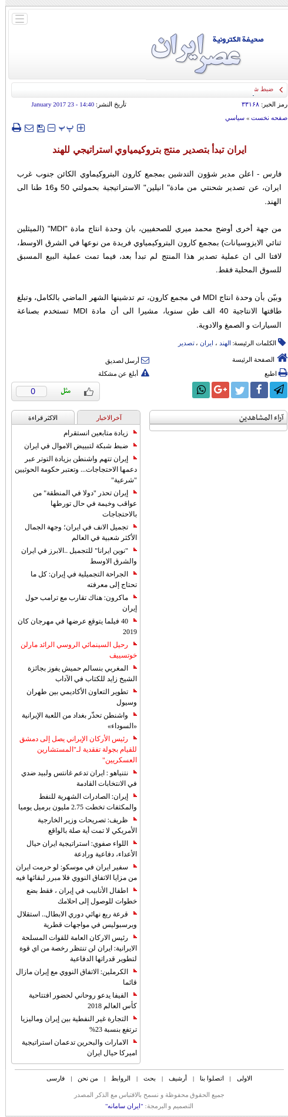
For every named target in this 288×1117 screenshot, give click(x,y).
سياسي (229, 117)
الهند (220, 342)
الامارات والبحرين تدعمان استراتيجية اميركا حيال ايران (74, 1047)
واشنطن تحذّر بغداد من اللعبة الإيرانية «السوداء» (74, 720)
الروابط (115, 1078)
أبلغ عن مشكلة (119, 373)
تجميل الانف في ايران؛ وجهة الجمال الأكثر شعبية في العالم (75, 532)
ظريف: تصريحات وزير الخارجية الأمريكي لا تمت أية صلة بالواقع (82, 825)
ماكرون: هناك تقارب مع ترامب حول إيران (76, 602)
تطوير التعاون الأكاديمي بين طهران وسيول (76, 697)
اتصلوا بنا (207, 1078)
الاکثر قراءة (38, 417)
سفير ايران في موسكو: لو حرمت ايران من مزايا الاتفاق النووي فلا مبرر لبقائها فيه (71, 872)
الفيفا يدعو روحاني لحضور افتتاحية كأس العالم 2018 (78, 1000)
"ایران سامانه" (119, 1105)
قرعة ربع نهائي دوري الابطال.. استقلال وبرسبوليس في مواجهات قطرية (72, 919)
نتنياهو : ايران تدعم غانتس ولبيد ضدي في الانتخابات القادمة (74, 778)
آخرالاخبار (103, 417)
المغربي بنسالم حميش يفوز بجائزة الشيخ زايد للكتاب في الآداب (77, 673)
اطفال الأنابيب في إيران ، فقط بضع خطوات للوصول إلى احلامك (76, 895)
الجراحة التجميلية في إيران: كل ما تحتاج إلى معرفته (78, 579)
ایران (201, 342)
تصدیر (181, 342)
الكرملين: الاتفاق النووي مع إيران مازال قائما (71, 977)
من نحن (82, 1078)
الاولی (239, 1078)
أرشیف (172, 1078)
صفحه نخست (264, 117)
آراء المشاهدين (256, 418)
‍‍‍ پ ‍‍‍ (61, 127)
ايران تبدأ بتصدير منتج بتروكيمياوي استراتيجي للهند (144, 150)
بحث (144, 1078)
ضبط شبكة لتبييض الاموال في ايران (75, 446)
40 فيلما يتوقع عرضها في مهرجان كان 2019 (72, 626)
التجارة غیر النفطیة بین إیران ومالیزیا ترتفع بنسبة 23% (73, 1024)
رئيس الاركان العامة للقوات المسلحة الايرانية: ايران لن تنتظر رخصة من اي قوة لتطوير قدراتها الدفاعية (73, 948)
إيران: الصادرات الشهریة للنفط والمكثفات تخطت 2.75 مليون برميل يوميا (72, 801)
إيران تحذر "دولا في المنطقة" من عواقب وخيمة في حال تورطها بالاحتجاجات (80, 503)
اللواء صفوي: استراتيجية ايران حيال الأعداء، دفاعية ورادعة (76, 848)
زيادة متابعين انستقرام (95, 433)
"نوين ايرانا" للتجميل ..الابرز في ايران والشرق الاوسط (74, 555)
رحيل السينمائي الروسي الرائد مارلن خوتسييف (73, 650)
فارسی (50, 1078)
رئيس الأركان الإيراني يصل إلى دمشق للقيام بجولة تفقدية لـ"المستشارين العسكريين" (73, 749)
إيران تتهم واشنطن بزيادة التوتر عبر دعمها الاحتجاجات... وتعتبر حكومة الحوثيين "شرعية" (70, 469)
